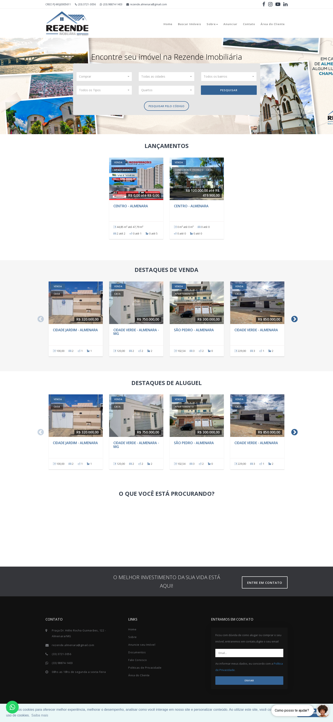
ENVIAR (249, 681)
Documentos (137, 653)
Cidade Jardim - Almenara (75, 331)
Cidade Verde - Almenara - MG (136, 333)
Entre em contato (266, 584)
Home (168, 24)
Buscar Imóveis (189, 24)
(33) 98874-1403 (111, 4)
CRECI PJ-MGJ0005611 (58, 4)
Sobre (212, 24)
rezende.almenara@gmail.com (146, 4)
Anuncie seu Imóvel (141, 646)
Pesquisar (228, 90)
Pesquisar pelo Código (166, 107)
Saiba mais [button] (39, 715)
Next (293, 319)
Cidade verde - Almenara (256, 331)
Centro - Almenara (130, 207)
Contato (249, 24)
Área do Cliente (273, 24)
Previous (39, 319)
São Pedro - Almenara (194, 331)
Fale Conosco (137, 661)
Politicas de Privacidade (144, 669)
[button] (104, 76)
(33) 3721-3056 (85, 4)
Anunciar (230, 24)
